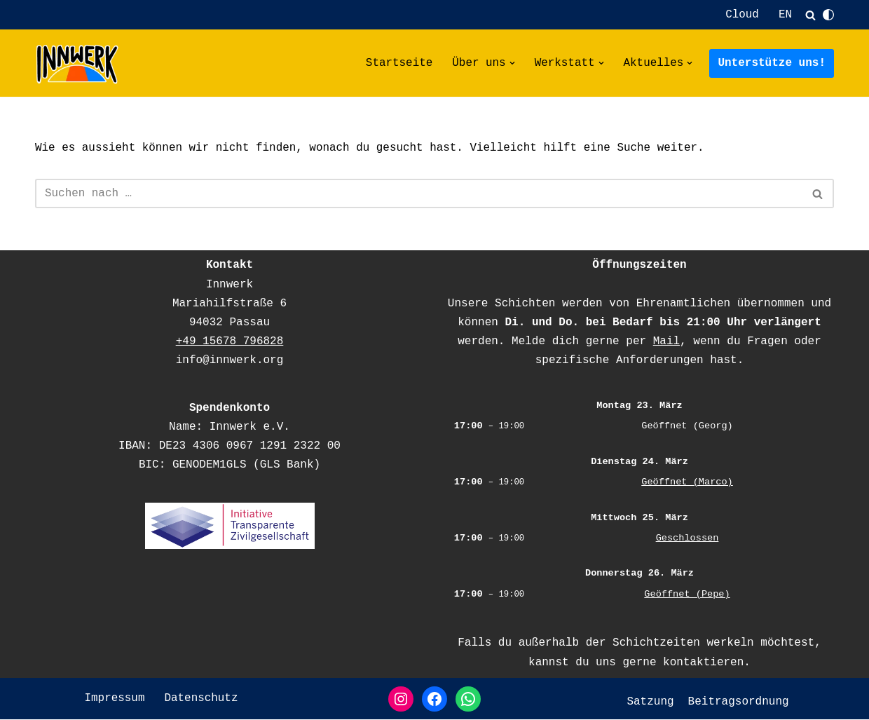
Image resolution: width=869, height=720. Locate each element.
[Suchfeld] (810, 15)
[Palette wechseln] (828, 14)
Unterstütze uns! (772, 63)
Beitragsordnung (738, 701)
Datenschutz (201, 699)
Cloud (742, 14)
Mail (666, 342)
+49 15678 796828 (230, 342)
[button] (511, 64)
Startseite (398, 63)
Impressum (114, 699)
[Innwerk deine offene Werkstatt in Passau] (77, 64)
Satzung (650, 701)
